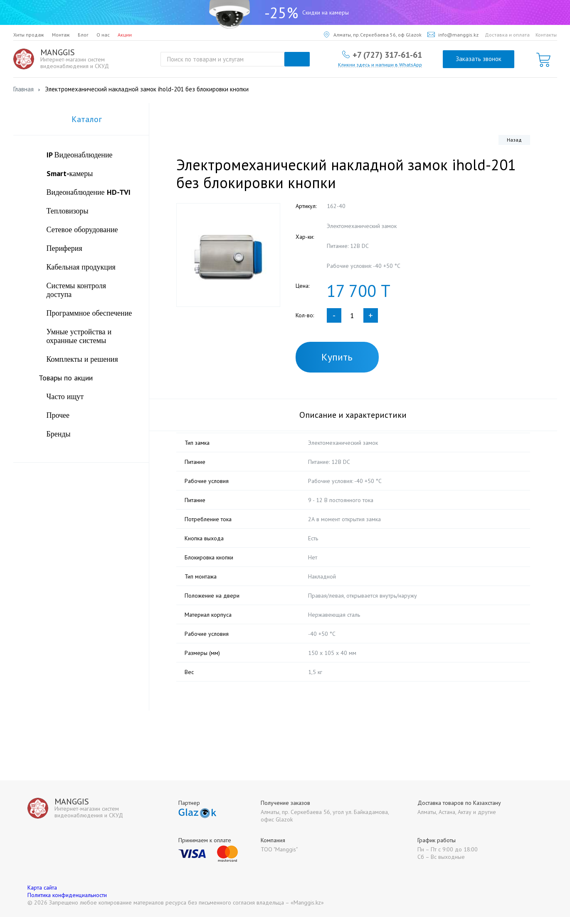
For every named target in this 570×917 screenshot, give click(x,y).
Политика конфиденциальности (67, 895)
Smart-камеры (70, 173)
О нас (103, 34)
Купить (337, 357)
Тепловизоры (68, 210)
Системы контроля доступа (76, 290)
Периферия (64, 248)
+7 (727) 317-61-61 (387, 54)
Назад (514, 140)
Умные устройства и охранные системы (79, 336)
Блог (83, 34)
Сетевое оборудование (82, 229)
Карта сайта (42, 887)
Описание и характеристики (353, 414)
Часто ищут (65, 396)
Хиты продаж (28, 34)
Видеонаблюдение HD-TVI (89, 192)
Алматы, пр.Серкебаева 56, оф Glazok (373, 35)
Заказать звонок (478, 59)
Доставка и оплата (507, 35)
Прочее (58, 415)
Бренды (59, 433)
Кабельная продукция (81, 266)
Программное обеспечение (89, 313)
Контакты (546, 35)
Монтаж (61, 34)
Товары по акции (66, 377)
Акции (125, 34)
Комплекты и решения (82, 359)
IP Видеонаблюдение (80, 154)
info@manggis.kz (453, 35)
